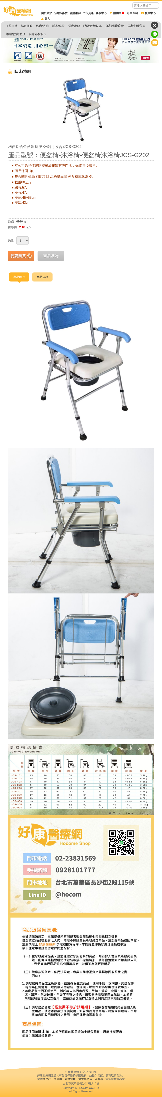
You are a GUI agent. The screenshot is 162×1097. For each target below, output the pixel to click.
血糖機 (58, 1079)
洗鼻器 (99, 1079)
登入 (45, 18)
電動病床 (70, 1079)
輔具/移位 (58, 26)
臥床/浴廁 (42, 26)
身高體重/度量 (114, 26)
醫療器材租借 (38, 34)
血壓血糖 (12, 26)
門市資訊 (88, 13)
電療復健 (74, 26)
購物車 (117, 13)
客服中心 (101, 13)
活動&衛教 (60, 13)
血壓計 (47, 1079)
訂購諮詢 (75, 13)
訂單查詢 (132, 13)
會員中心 (148, 13)
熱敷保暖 (27, 26)
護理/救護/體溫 (16, 34)
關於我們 (46, 13)
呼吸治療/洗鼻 (92, 26)
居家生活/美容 (136, 26)
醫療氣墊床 (85, 1079)
